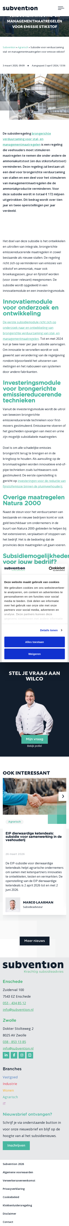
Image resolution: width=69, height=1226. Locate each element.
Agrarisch (10, 1097)
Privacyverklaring (14, 1189)
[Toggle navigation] (61, 8)
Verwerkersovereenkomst (19, 1180)
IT (4, 1103)
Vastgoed (10, 1077)
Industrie (10, 1083)
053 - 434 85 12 (14, 1003)
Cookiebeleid (11, 1197)
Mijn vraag (34, 739)
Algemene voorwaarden (18, 1172)
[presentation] (63, 796)
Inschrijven (16, 1145)
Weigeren (34, 653)
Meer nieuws (34, 941)
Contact (8, 1222)
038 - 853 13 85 (14, 1042)
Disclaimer (9, 1213)
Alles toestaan (34, 641)
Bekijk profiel (34, 745)
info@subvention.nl (18, 1009)
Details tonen (49, 630)
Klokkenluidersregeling (17, 1205)
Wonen (8, 1090)
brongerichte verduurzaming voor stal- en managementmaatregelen (27, 139)
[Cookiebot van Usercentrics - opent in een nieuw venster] (49, 569)
